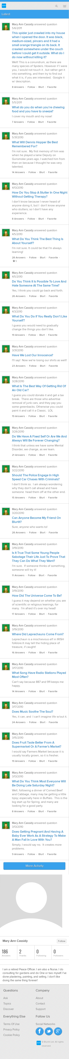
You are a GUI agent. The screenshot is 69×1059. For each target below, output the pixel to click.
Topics (7, 1003)
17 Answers (18, 613)
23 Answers (19, 365)
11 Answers (18, 575)
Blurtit (4, 5)
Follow (31, 87)
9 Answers (18, 854)
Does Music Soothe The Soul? (32, 712)
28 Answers (19, 257)
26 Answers (19, 296)
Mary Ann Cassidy (22, 24)
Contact (40, 1003)
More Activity (34, 866)
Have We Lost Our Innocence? (32, 355)
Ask (5, 998)
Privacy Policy (11, 1029)
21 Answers (18, 454)
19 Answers (18, 334)
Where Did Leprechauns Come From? (38, 634)
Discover (8, 1009)
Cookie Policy (11, 1035)
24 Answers (19, 722)
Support (40, 1009)
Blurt (41, 87)
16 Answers (18, 652)
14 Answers (18, 172)
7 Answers (18, 122)
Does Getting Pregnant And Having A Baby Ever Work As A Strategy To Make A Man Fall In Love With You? (39, 836)
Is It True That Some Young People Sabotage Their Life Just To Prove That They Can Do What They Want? (38, 557)
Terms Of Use (11, 1024)
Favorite (51, 87)
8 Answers (18, 87)
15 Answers (18, 497)
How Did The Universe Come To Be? (37, 596)
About (39, 998)
